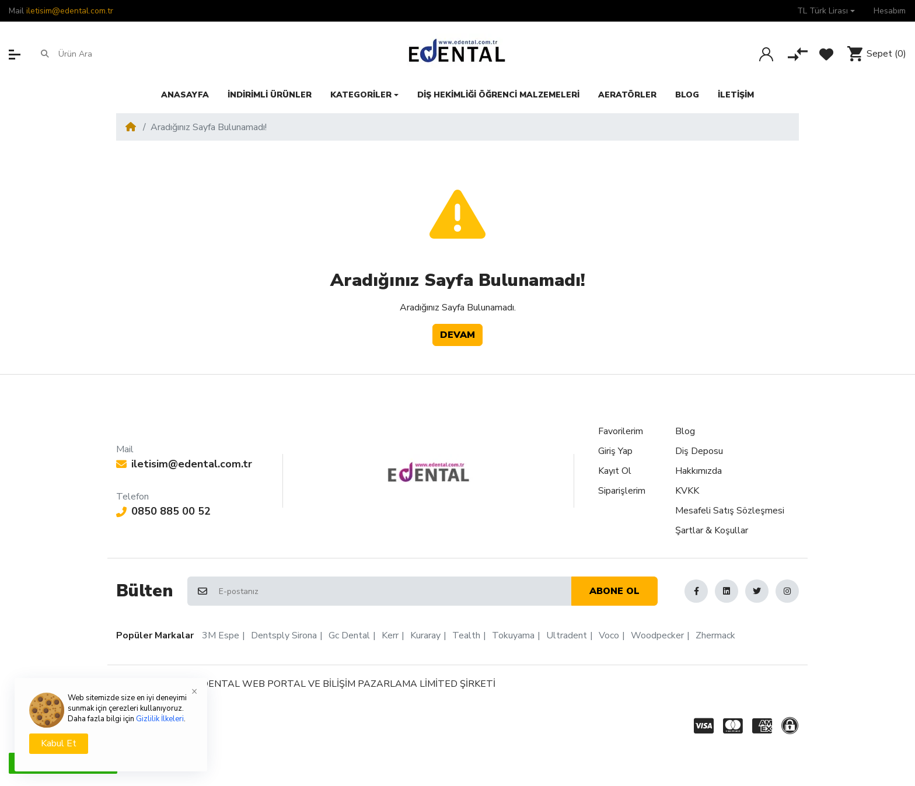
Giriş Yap (615, 451)
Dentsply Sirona (284, 635)
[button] (826, 11)
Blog (685, 431)
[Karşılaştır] (798, 54)
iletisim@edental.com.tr (69, 10)
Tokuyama (513, 635)
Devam (457, 335)
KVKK (687, 490)
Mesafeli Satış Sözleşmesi (729, 510)
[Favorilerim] (826, 54)
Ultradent (566, 635)
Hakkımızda (698, 470)
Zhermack (715, 635)
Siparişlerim (621, 490)
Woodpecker (657, 635)
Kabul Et (58, 743)
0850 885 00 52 (163, 511)
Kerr (390, 635)
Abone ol (614, 591)
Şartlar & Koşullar (711, 530)
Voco (609, 635)
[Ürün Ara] (103, 54)
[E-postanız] (394, 591)
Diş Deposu (699, 451)
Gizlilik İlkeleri (160, 719)
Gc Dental (349, 635)
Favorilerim (620, 431)
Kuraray (425, 635)
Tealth (466, 635)
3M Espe (220, 635)
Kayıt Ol (614, 470)
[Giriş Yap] (766, 54)
